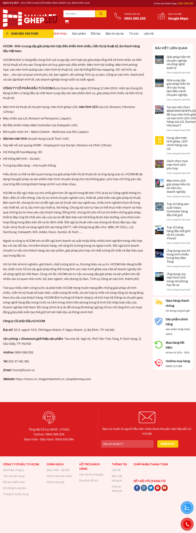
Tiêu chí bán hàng (14, 476)
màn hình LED (88, 107)
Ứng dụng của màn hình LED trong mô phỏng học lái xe (177, 279)
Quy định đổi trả (88, 480)
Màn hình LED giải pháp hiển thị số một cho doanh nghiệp (178, 186)
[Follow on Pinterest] (158, 488)
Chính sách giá (55, 482)
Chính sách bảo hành (59, 476)
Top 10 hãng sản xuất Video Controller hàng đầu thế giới (178, 209)
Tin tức (134, 33)
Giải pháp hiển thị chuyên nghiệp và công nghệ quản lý (179, 62)
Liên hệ (149, 33)
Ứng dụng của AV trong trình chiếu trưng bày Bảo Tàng (178, 256)
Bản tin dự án (115, 33)
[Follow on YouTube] (165, 488)
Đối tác (96, 33)
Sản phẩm (79, 33)
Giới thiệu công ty (13, 470)
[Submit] (100, 13)
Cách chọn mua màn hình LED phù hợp (177, 164)
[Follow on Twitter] (151, 488)
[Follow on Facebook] (137, 488)
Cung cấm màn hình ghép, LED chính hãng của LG (177, 143)
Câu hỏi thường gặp (91, 474)
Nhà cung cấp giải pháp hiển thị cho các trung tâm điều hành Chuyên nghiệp (178, 87)
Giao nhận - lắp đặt (58, 470)
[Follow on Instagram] (144, 488)
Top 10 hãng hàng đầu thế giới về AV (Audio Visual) (178, 233)
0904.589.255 (185, 3)
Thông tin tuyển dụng (16, 494)
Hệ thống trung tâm (14, 488)
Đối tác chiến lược (14, 482)
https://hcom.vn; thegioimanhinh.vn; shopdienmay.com (53, 379)
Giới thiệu (60, 33)
